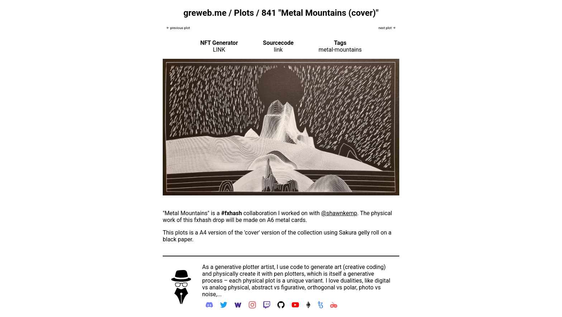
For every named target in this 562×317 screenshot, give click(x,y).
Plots (244, 13)
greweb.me (205, 13)
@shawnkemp (339, 213)
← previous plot (178, 28)
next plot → (387, 28)
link (278, 49)
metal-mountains (340, 49)
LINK (219, 49)
